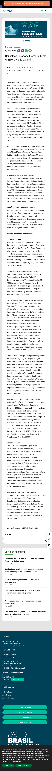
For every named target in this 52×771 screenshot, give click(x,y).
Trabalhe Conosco (25, 717)
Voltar (8, 534)
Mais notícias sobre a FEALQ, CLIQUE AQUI (22, 528)
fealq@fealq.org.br (8, 657)
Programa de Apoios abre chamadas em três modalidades (23, 602)
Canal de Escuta (25, 722)
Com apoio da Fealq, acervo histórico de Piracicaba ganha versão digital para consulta (25, 613)
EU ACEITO (8, 765)
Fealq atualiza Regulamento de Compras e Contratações (22, 581)
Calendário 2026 (17, 679)
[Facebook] (49, 534)
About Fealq (6, 695)
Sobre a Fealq (7, 692)
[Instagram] (49, 539)
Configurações (16, 761)
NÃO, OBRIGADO (23, 765)
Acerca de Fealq (8, 698)
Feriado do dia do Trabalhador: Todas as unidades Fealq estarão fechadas (25, 559)
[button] (1, 6)
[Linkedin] (49, 545)
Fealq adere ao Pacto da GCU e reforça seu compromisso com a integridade (22, 591)
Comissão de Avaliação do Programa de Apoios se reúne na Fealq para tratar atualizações (25, 570)
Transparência (25, 707)
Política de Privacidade (25, 712)
